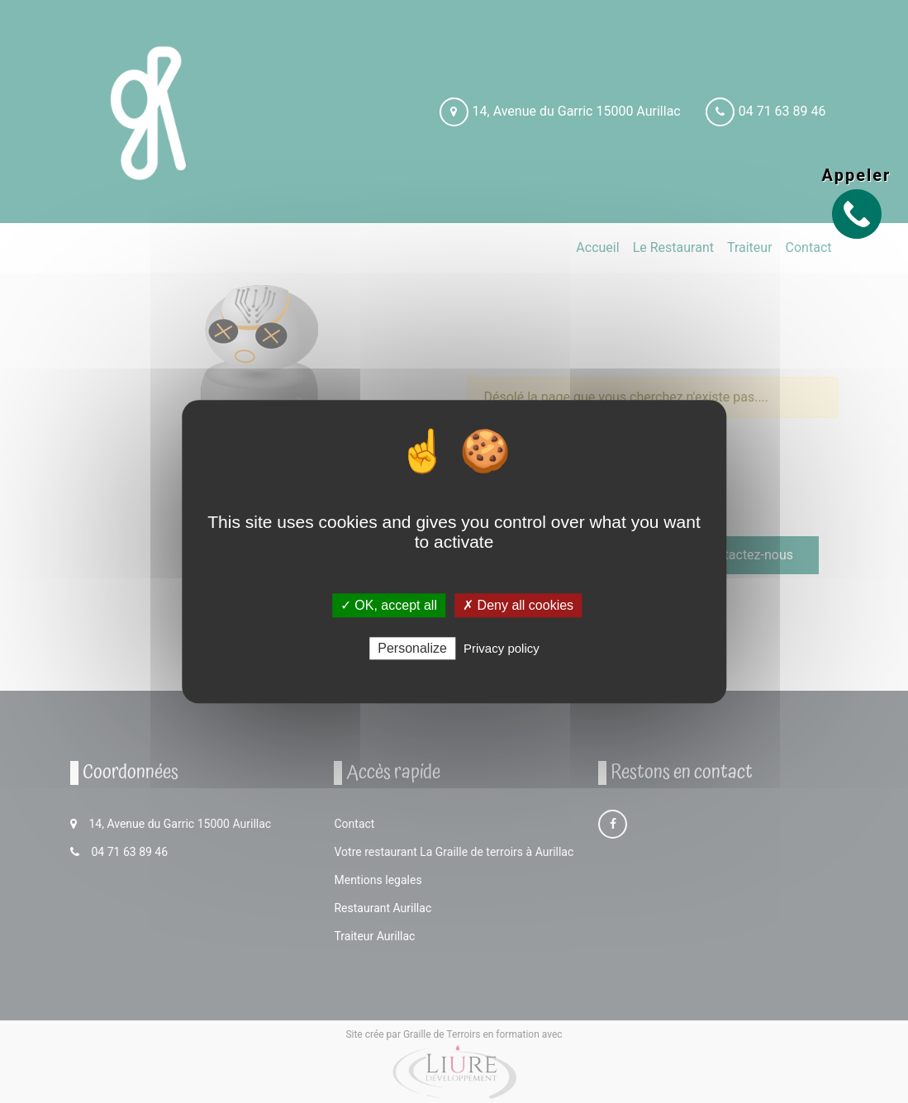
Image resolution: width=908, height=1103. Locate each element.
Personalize (412, 648)
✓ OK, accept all (388, 605)
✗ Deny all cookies (518, 605)
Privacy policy (502, 648)
